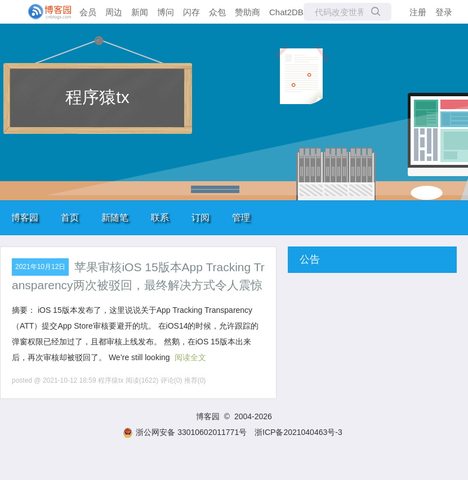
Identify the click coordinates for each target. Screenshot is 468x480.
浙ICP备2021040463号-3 (298, 432)
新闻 (139, 12)
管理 (241, 217)
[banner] (45, 12)
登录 (443, 12)
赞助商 (247, 12)
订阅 (200, 217)
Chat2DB (286, 12)
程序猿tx (97, 97)
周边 (113, 12)
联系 (160, 217)
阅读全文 (190, 357)
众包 (217, 12)
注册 (417, 12)
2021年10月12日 (40, 267)
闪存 (191, 12)
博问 (165, 12)
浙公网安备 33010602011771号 (185, 432)
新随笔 (114, 217)
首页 (70, 217)
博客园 (24, 217)
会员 (87, 12)
